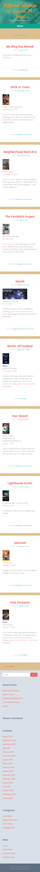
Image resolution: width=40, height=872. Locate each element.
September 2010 (9, 740)
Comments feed (9, 853)
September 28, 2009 (10, 174)
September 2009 (9, 744)
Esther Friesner (8, 114)
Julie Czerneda (10, 637)
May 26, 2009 (8, 239)
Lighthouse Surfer (20, 483)
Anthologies (19, 134)
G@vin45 (20, 543)
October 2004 (8, 790)
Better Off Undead (20, 346)
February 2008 (8, 767)
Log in (5, 845)
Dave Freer (31, 384)
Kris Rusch (24, 640)
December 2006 (9, 775)
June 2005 (6, 786)
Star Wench (20, 416)
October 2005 (8, 783)
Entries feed (7, 849)
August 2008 (8, 759)
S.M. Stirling (13, 384)
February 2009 (8, 752)
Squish (20, 281)
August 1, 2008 (8, 443)
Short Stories (27, 134)
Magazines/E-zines (18, 329)
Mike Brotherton (17, 309)
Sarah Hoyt (22, 384)
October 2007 (8, 771)
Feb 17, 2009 (7, 304)
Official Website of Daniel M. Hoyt (20, 11)
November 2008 (9, 756)
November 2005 (9, 779)
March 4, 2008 (8, 505)
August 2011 (8, 736)
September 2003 (9, 794)
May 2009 (6, 748)
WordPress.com (25, 869)
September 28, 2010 (10, 109)
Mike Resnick (21, 637)
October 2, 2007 (9, 627)
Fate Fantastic (20, 602)
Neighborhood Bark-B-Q (20, 152)
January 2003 (8, 798)
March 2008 (7, 763)
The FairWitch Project (20, 216)
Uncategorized (23, 70)
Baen (21, 117)
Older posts (8, 666)
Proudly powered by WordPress (20, 867)
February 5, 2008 (9, 565)
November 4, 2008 (10, 371)
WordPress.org (9, 857)
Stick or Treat (20, 87)
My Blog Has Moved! (20, 46)
